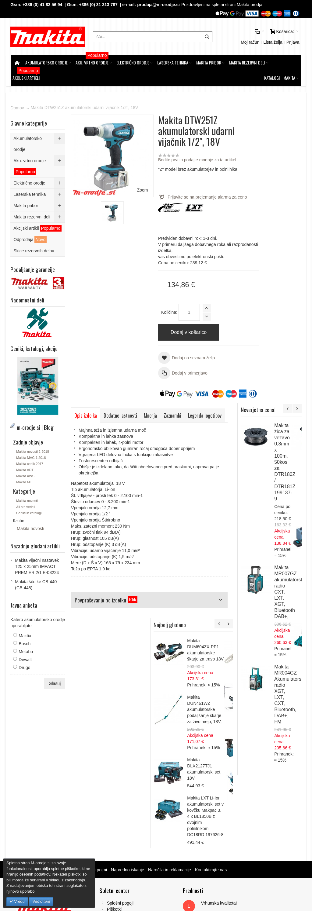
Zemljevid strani (28, 751)
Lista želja (272, 41)
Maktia (25, 633)
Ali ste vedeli (25, 505)
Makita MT (24, 480)
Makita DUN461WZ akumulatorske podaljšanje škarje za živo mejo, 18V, (281, 592)
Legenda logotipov (91, 427)
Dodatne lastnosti (120, 414)
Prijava (292, 41)
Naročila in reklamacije (169, 751)
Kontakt (102, 803)
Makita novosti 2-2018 (32, 450)
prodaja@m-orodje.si (158, 4)
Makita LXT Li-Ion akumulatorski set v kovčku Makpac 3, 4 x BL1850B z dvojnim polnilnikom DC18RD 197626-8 (282, 699)
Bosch (25, 641)
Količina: (161, 310)
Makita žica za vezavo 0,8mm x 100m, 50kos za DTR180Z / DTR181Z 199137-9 (294, 181)
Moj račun (249, 41)
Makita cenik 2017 (30, 462)
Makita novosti (27, 499)
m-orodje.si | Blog (63, 751)
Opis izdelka (86, 414)
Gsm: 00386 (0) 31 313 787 (256, 827)
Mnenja (150, 414)
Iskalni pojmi (95, 751)
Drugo (24, 665)
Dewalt (25, 657)
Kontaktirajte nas (211, 751)
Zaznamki (173, 414)
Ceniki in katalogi (29, 511)
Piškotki (102, 791)
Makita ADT (25, 468)
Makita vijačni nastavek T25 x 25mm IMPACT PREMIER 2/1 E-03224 (37, 564)
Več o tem (41, 901)
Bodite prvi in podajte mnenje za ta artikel (189, 158)
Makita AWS (25, 474)
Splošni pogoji (108, 785)
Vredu (19, 901)
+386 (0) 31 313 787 (99, 4)
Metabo (26, 649)
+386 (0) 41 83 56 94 (42, 4)
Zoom (133, 179)
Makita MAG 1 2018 (31, 456)
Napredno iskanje (127, 751)
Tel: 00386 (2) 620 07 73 (253, 821)
